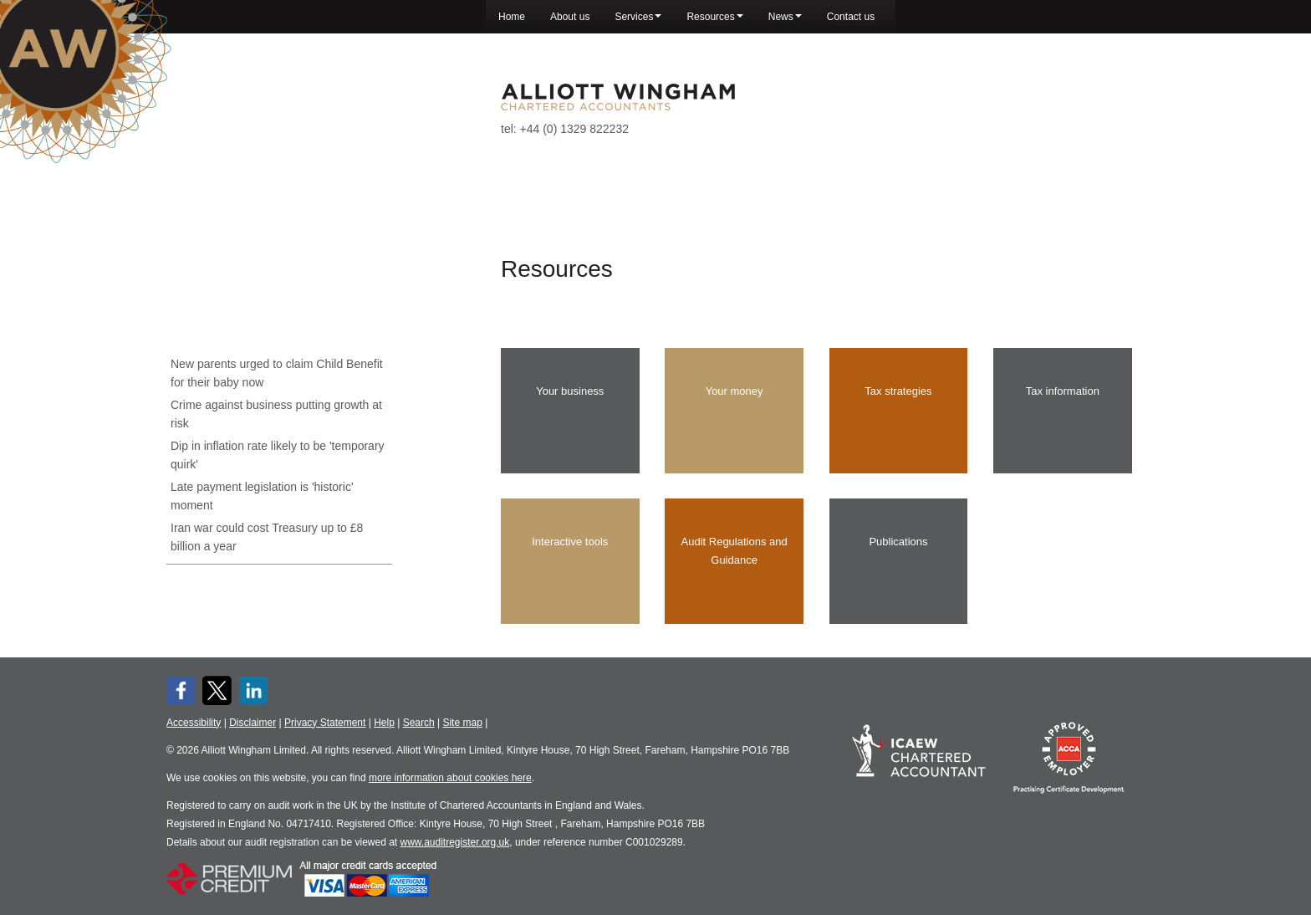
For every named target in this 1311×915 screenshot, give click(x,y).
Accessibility (193, 722)
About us (569, 17)
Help (384, 722)
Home (511, 17)
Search (419, 722)
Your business (570, 398)
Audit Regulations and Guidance (734, 558)
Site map (462, 722)
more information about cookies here (450, 778)
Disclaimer (252, 722)
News (785, 17)
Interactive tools (570, 549)
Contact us (851, 17)
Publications (898, 549)
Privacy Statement (324, 722)
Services (638, 17)
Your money (734, 398)
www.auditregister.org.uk (455, 842)
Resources (714, 17)
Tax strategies (898, 398)
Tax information (1062, 398)
